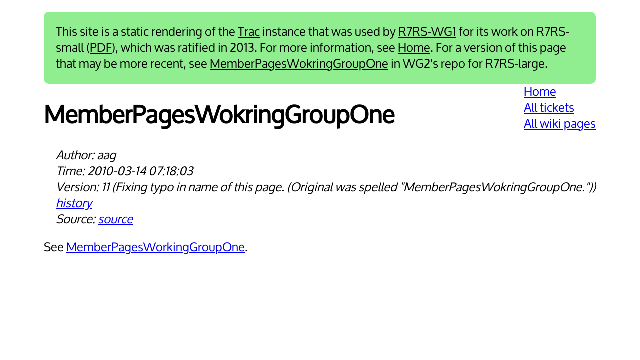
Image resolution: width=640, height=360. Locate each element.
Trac (249, 32)
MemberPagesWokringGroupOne (299, 64)
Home (414, 48)
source (115, 220)
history (74, 204)
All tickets (549, 108)
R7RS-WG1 (427, 32)
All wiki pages (560, 124)
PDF (101, 48)
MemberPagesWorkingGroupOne (155, 248)
